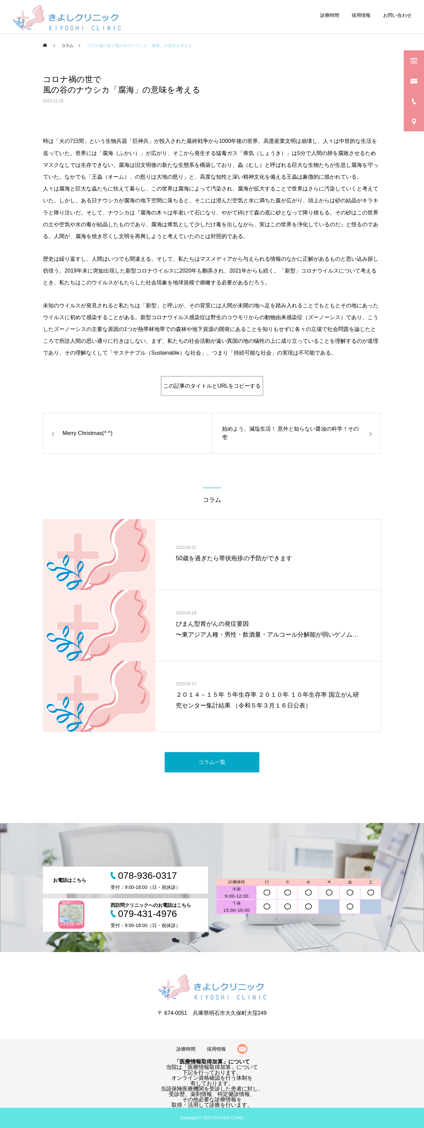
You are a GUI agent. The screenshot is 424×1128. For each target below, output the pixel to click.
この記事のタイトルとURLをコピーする (212, 386)
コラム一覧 (212, 762)
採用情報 (361, 15)
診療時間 (329, 15)
